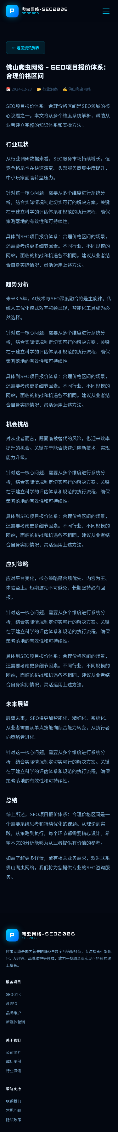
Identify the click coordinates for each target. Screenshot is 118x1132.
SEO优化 (13, 994)
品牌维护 (13, 1012)
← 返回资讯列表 (25, 47)
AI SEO (11, 1003)
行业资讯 (13, 1070)
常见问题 (13, 1110)
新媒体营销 (15, 1021)
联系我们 (13, 1101)
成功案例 (13, 1061)
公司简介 (13, 1052)
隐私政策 (13, 1119)
